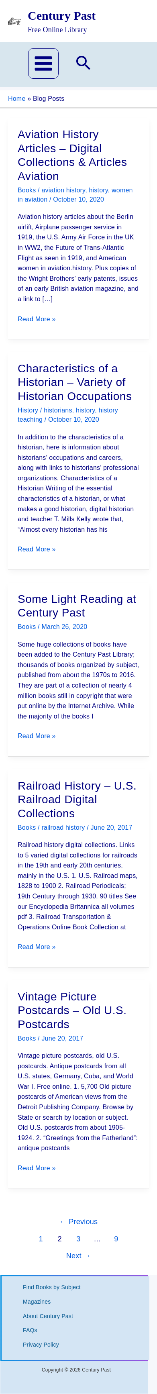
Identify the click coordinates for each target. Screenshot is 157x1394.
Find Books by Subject (52, 1287)
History (28, 410)
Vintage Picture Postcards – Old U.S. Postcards (72, 1010)
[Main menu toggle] (43, 63)
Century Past (62, 15)
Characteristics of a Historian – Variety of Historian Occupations (75, 382)
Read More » (37, 319)
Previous (78, 1222)
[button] (83, 64)
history (98, 190)
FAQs (30, 1330)
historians (58, 410)
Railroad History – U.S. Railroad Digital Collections (77, 800)
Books (27, 190)
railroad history (63, 827)
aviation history (63, 190)
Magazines (37, 1301)
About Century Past (48, 1316)
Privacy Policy (41, 1344)
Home (16, 98)
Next (78, 1256)
